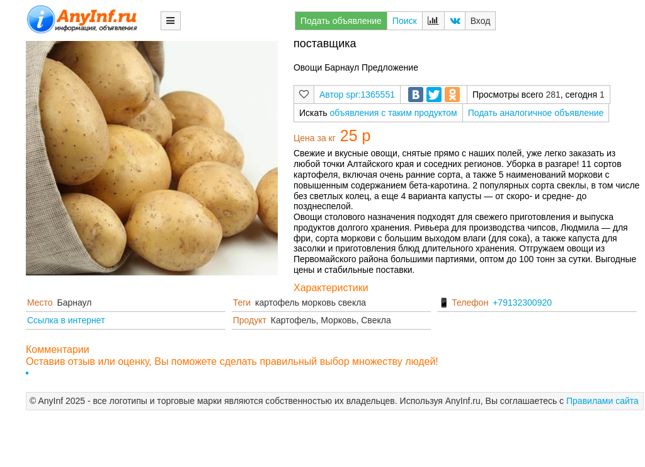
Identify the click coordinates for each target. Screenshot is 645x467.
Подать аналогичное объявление (536, 113)
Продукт (249, 320)
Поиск (404, 21)
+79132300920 (522, 302)
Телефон (470, 302)
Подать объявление (341, 21)
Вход (481, 21)
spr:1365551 (370, 94)
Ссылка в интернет (66, 320)
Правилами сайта (602, 401)
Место (40, 302)
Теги (242, 302)
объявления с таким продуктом (393, 113)
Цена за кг (315, 138)
